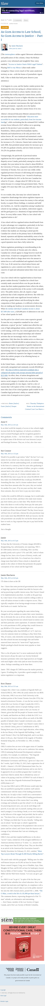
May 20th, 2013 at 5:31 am (9, 686)
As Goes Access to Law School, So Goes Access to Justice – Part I (22, 36)
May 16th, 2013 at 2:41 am (9, 425)
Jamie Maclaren (17, 46)
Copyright (3, 990)
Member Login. (4, 1001)
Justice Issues (13, 23)
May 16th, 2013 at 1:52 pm (9, 454)
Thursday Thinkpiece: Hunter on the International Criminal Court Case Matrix (34, 406)
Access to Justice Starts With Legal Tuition (25, 64)
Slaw (4, 3)
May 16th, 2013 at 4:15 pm (9, 541)
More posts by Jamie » (15, 48)
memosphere (10, 54)
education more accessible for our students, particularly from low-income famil (21, 119)
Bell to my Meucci (14, 67)
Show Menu (39, 3)
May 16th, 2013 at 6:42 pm (9, 578)
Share (26, 20)
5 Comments (18, 20)
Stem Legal (3, 995)
